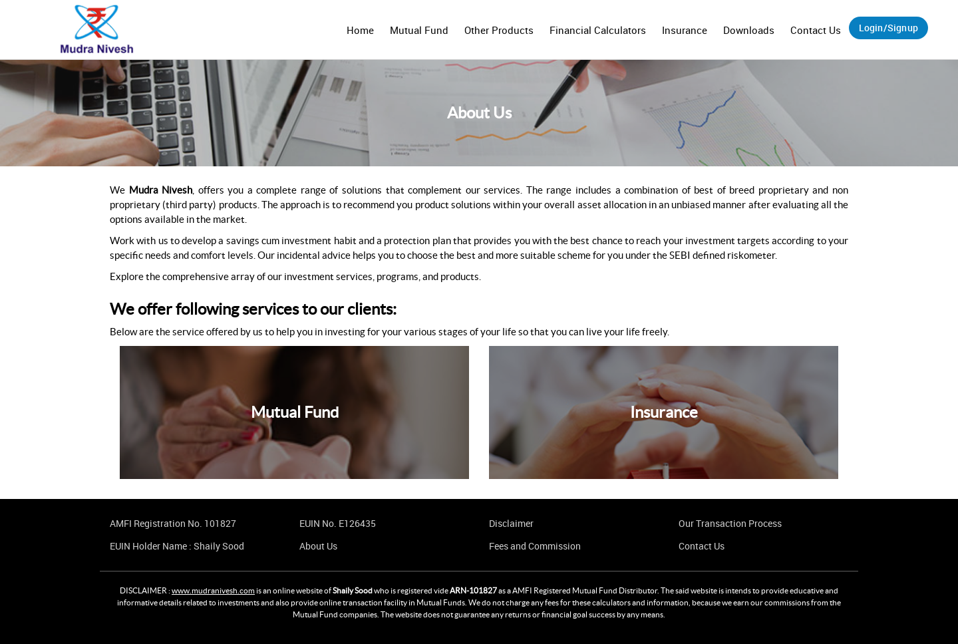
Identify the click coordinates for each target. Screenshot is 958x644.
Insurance (684, 30)
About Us (318, 546)
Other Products (499, 30)
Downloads (748, 30)
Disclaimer (511, 523)
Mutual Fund (419, 30)
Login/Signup (888, 27)
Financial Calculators (598, 30)
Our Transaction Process (730, 523)
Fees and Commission (535, 546)
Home (360, 30)
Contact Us (815, 30)
